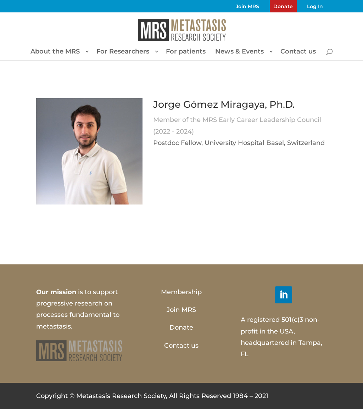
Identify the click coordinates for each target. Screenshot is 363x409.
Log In (315, 6)
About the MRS (55, 52)
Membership (181, 292)
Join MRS (247, 6)
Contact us (298, 52)
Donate (283, 6)
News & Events (239, 52)
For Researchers (122, 52)
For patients (186, 52)
